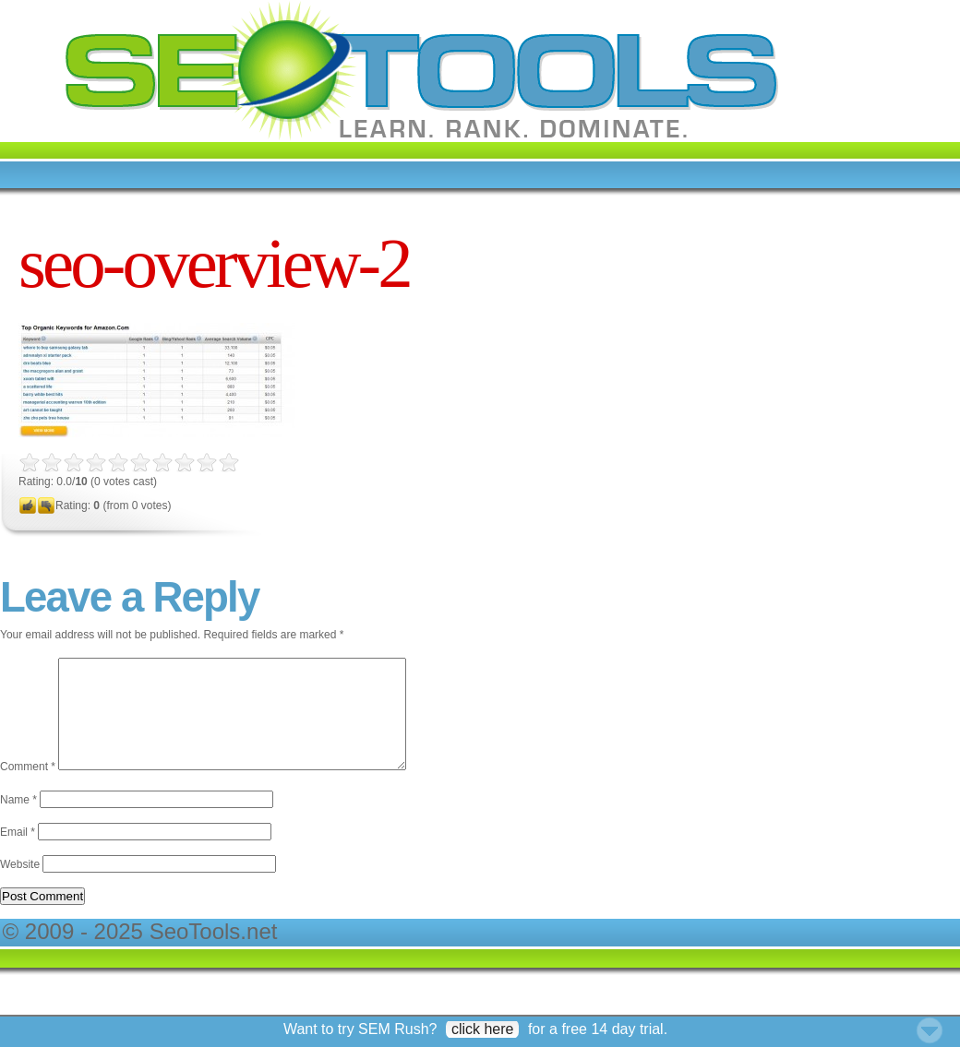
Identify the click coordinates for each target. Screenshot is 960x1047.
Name (18, 821)
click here (482, 1029)
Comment (27, 788)
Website (20, 886)
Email (17, 854)
